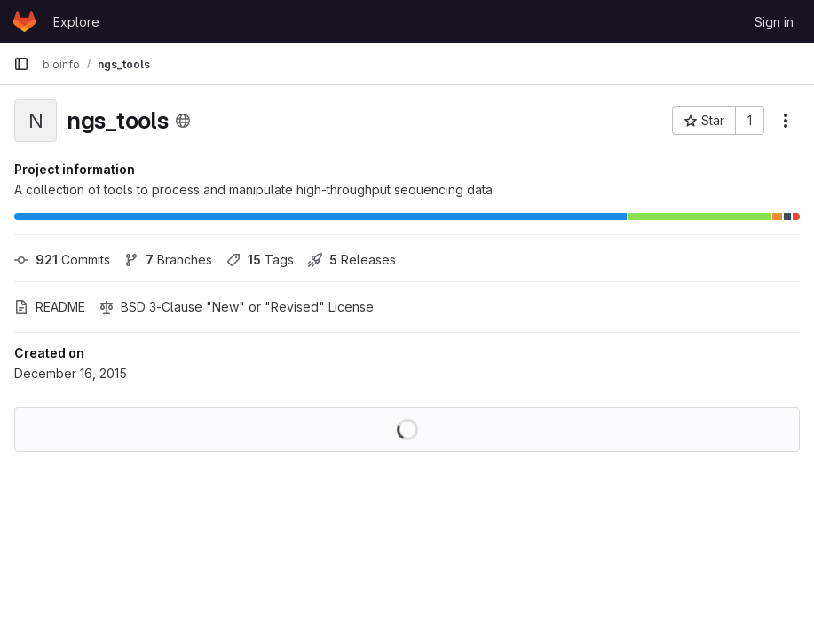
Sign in (774, 21)
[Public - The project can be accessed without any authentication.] (183, 121)
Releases (352, 259)
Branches (168, 259)
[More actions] (785, 120)
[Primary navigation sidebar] (21, 64)
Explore (76, 21)
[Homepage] (24, 21)
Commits (62, 259)
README (49, 306)
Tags (260, 259)
